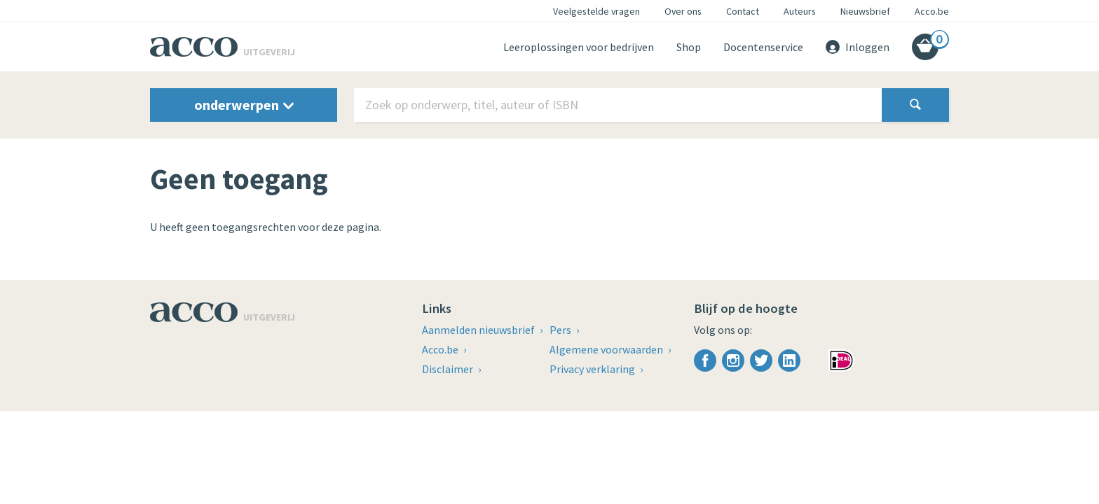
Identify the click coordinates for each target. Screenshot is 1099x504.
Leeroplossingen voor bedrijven (578, 47)
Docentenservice (763, 47)
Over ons (683, 11)
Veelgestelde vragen (596, 11)
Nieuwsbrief (865, 11)
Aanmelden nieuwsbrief (479, 330)
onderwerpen (244, 104)
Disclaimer (448, 369)
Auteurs (800, 11)
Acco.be (932, 11)
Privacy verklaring (593, 369)
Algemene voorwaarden (607, 349)
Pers (561, 330)
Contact (742, 11)
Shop (688, 47)
